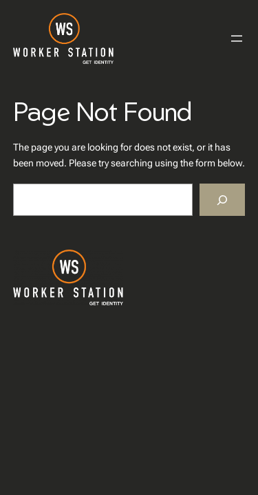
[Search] (222, 200)
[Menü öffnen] (236, 38)
